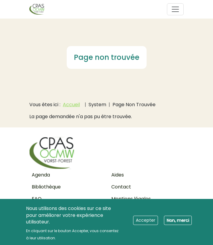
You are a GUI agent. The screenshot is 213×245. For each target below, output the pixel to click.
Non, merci (178, 223)
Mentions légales (131, 198)
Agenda (41, 174)
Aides (117, 174)
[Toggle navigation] (175, 9)
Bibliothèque (46, 186)
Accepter (145, 223)
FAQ (37, 198)
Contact (121, 186)
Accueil (71, 104)
